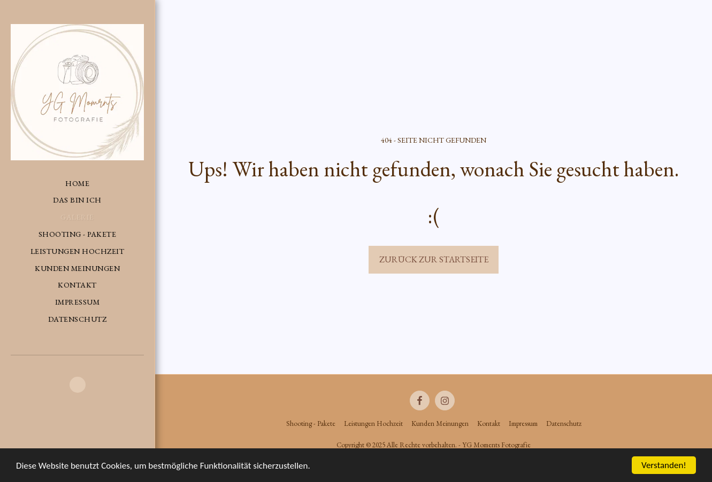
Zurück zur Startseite (433, 259)
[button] (78, 385)
